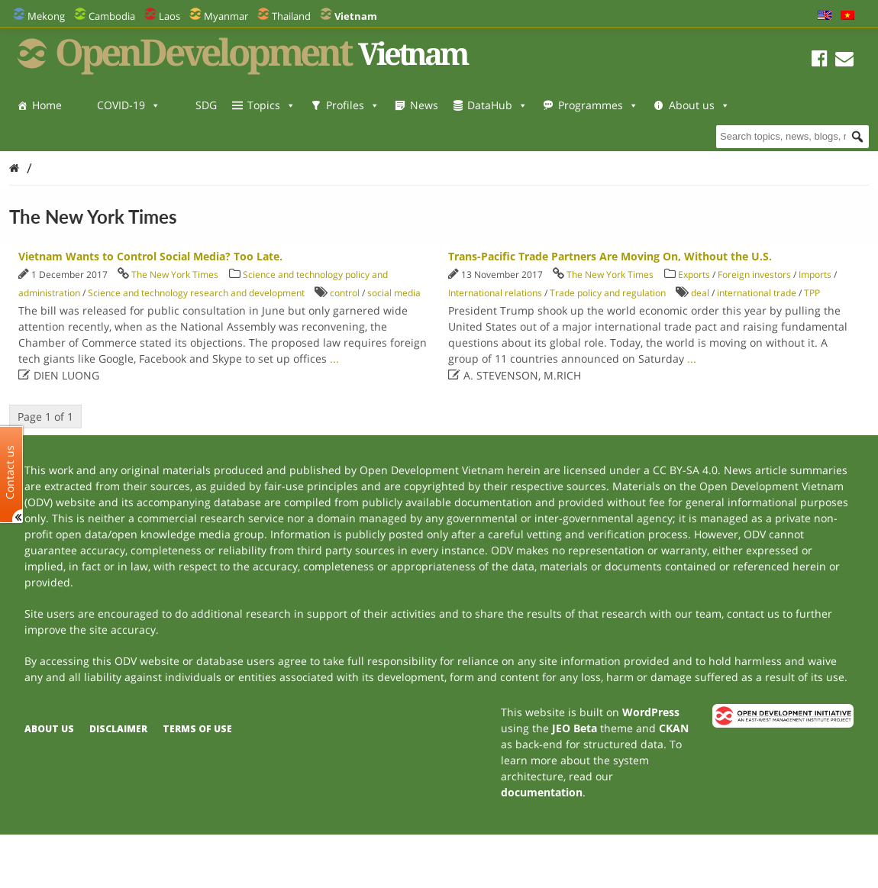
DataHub (497, 105)
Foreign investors (754, 274)
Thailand (291, 16)
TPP (812, 292)
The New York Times (174, 274)
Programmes (598, 105)
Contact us (10, 472)
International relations (495, 292)
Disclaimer (118, 728)
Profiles (352, 105)
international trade (756, 292)
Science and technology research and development (196, 292)
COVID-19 (128, 105)
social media (394, 292)
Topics (271, 105)
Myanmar (226, 16)
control (345, 292)
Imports (815, 274)
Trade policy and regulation (608, 292)
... (334, 358)
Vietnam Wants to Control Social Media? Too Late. (150, 256)
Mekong (46, 16)
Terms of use (197, 728)
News (424, 105)
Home (47, 105)
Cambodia (112, 16)
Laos (169, 16)
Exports (694, 274)
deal (700, 292)
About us (62, 135)
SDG (206, 105)
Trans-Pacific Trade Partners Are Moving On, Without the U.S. (610, 256)
